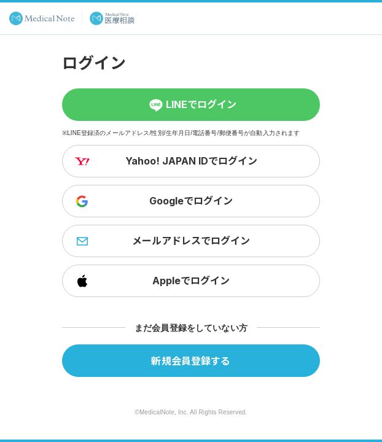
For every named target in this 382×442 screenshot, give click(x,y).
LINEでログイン (191, 105)
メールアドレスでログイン (161, 241)
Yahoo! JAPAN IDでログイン (164, 161)
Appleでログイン (151, 281)
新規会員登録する (190, 360)
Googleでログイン (152, 201)
